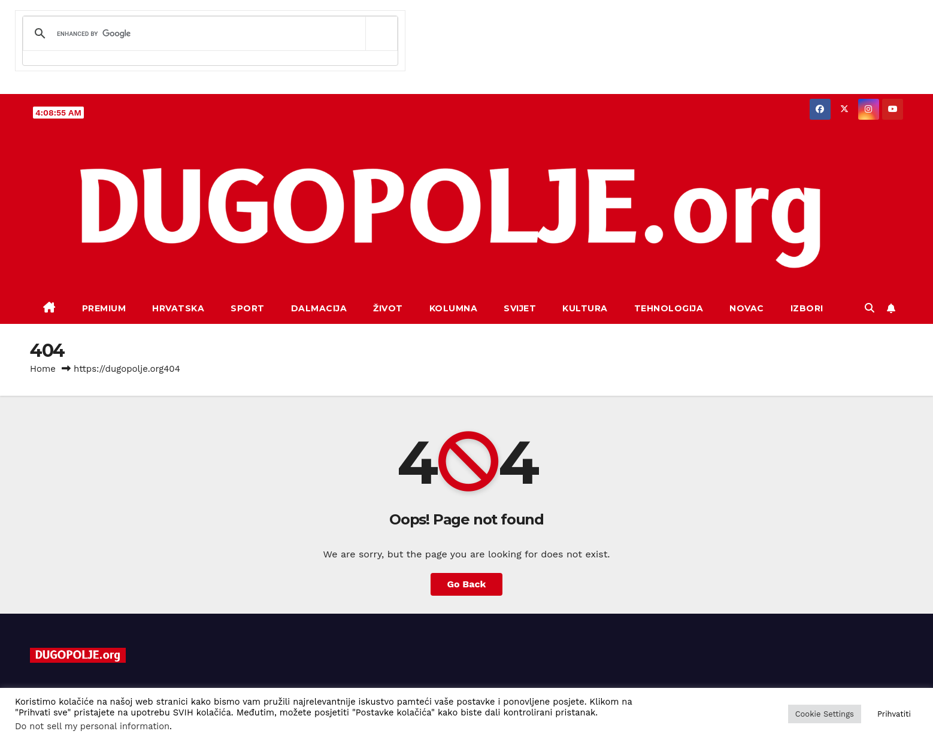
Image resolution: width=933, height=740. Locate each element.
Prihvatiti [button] (894, 713)
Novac (746, 308)
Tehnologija (669, 308)
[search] (208, 33)
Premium (104, 308)
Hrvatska (178, 308)
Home (43, 368)
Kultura (585, 308)
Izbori (806, 308)
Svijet (520, 308)
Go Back (466, 584)
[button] (869, 308)
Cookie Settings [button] (824, 713)
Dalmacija (319, 308)
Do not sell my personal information (92, 726)
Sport (248, 308)
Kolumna (453, 308)
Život (388, 308)
